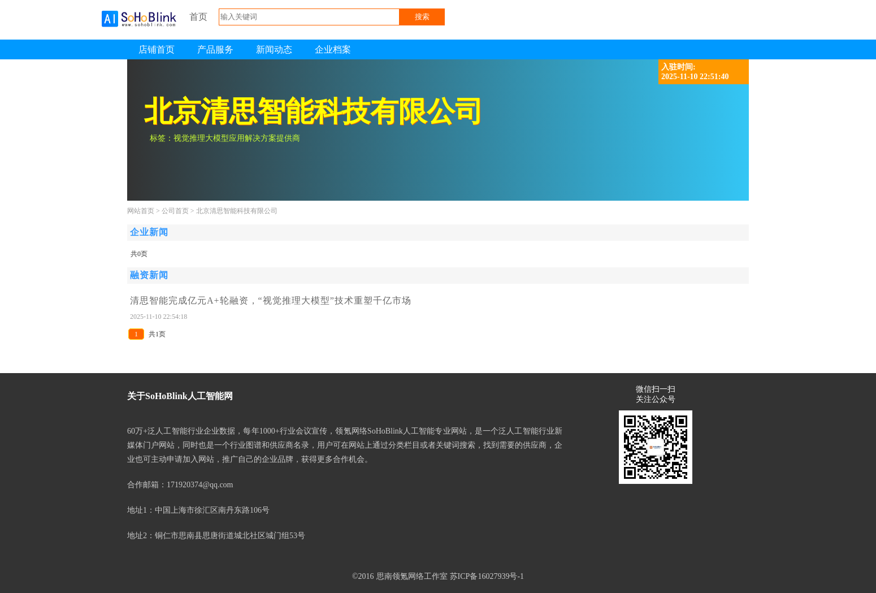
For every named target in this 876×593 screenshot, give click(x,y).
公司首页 (175, 211)
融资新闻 (149, 275)
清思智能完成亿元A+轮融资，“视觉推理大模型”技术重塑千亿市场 (270, 300)
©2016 (363, 576)
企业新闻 (149, 232)
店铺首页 (156, 49)
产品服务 (215, 49)
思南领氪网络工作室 (412, 576)
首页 (198, 16)
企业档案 (333, 49)
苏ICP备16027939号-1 (487, 576)
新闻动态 (274, 49)
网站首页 (140, 211)
